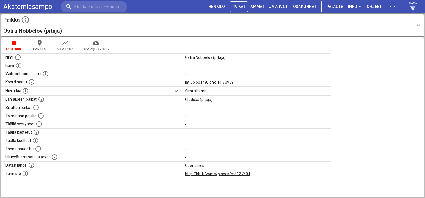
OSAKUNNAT (305, 7)
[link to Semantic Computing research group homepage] (413, 7)
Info (355, 7)
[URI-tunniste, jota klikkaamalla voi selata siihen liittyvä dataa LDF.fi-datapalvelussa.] (25, 173)
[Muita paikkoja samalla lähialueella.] (41, 99)
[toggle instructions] (25, 19)
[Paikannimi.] (17, 57)
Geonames (194, 165)
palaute (334, 7)
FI (393, 7)
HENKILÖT (218, 7)
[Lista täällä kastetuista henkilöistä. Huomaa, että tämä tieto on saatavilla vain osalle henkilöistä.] (36, 132)
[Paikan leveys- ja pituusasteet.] (31, 82)
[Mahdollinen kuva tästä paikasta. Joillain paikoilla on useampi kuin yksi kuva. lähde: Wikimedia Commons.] (18, 65)
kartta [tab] (39, 45)
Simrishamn (196, 91)
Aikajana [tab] (65, 45)
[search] (93, 6)
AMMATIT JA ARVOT (269, 7)
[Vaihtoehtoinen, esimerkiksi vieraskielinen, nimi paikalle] (45, 73)
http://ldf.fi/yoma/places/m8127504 (217, 174)
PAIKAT (239, 7)
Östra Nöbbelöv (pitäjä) (205, 57)
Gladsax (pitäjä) (198, 99)
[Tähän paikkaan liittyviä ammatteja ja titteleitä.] (54, 157)
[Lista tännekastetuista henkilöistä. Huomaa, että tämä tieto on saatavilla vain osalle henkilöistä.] (38, 148)
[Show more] (176, 91)
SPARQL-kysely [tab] (96, 45)
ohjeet (374, 7)
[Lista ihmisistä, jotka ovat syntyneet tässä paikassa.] (39, 124)
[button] (212, 25)
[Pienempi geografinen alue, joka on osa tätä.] (36, 107)
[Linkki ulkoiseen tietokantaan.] (31, 165)
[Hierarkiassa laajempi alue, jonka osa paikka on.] (25, 90)
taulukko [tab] (14, 45)
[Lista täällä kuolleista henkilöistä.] (35, 140)
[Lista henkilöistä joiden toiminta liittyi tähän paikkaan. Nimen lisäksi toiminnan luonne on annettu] (41, 115)
